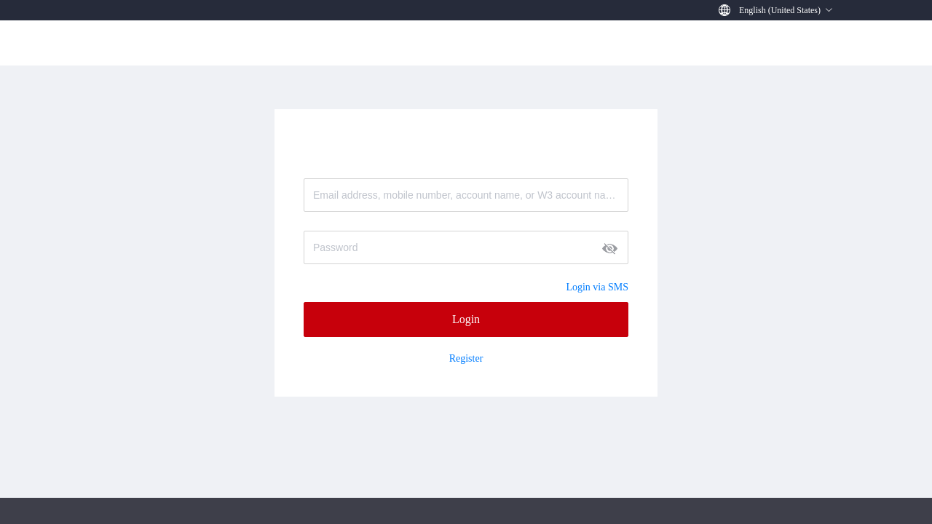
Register (466, 358)
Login (466, 319)
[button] (786, 10)
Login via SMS (597, 287)
